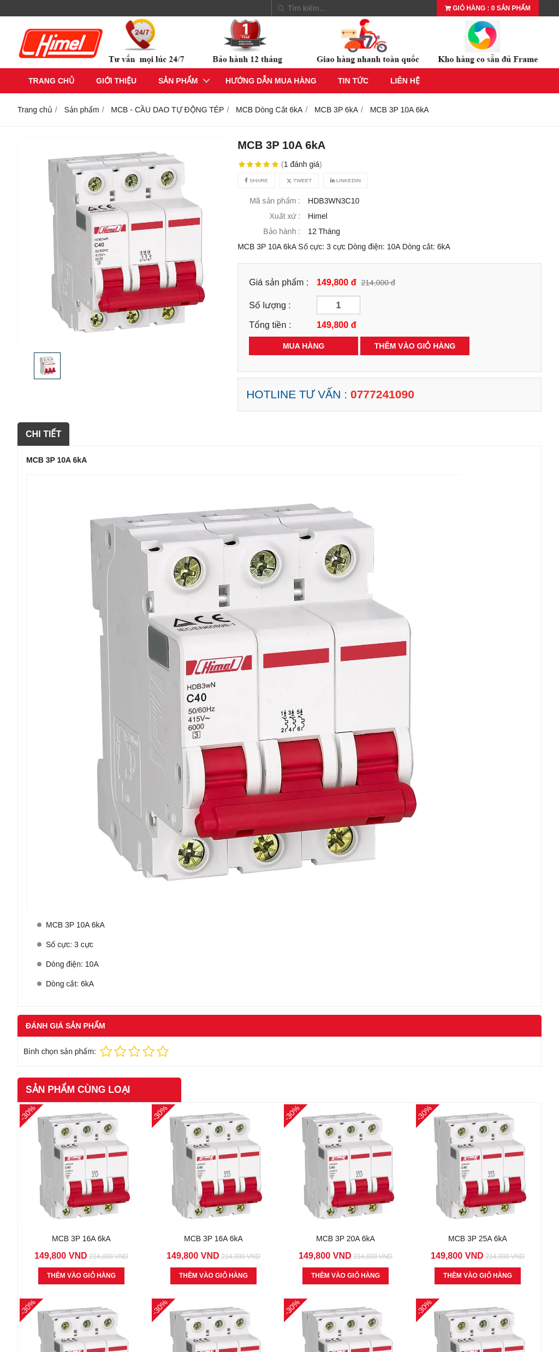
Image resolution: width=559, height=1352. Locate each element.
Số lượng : (270, 305)
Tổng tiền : (270, 325)
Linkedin (345, 180)
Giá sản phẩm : (278, 282)
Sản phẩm (178, 80)
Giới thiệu (116, 80)
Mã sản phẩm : (274, 200)
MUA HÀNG (303, 346)
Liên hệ (405, 80)
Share (256, 180)
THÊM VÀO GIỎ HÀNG (415, 346)
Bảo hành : (281, 231)
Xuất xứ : (285, 216)
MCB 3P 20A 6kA (345, 1238)
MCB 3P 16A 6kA (81, 1238)
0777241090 (382, 394)
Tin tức (353, 80)
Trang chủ (51, 80)
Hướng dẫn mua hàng (271, 80)
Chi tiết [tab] (43, 434)
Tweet (299, 180)
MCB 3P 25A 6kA (477, 1238)
